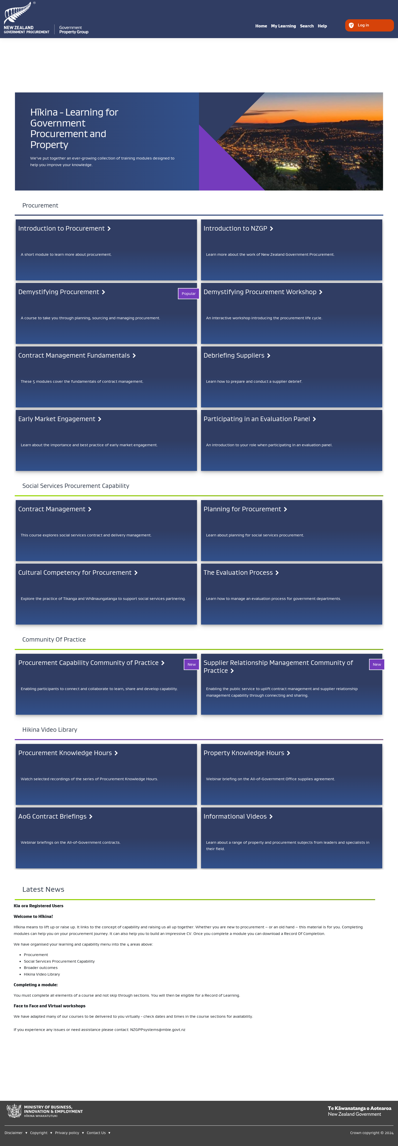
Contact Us (96, 1132)
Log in (363, 25)
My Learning (283, 25)
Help (322, 25)
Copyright (39, 1132)
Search (307, 25)
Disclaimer (14, 1132)
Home (261, 25)
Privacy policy (67, 1132)
